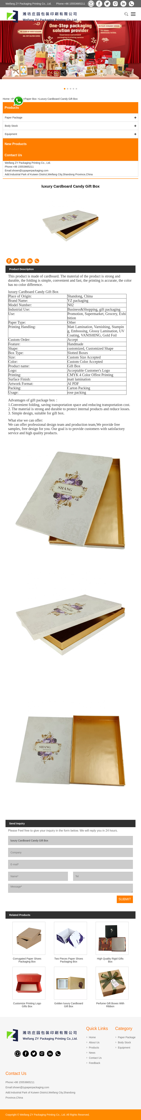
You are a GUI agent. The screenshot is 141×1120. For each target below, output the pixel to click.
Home (6, 98)
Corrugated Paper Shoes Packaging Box (27, 960)
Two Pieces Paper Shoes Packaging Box (68, 960)
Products (94, 1047)
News (92, 1052)
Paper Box (31, 98)
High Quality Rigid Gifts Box (110, 960)
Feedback (94, 1063)
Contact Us (95, 1057)
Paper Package (13, 117)
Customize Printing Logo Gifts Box (27, 1005)
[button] (64, 88)
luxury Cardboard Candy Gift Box (58, 98)
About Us (94, 1042)
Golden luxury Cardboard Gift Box (68, 1005)
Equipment (11, 134)
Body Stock (11, 125)
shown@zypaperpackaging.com (31, 1087)
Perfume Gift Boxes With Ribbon (110, 1005)
